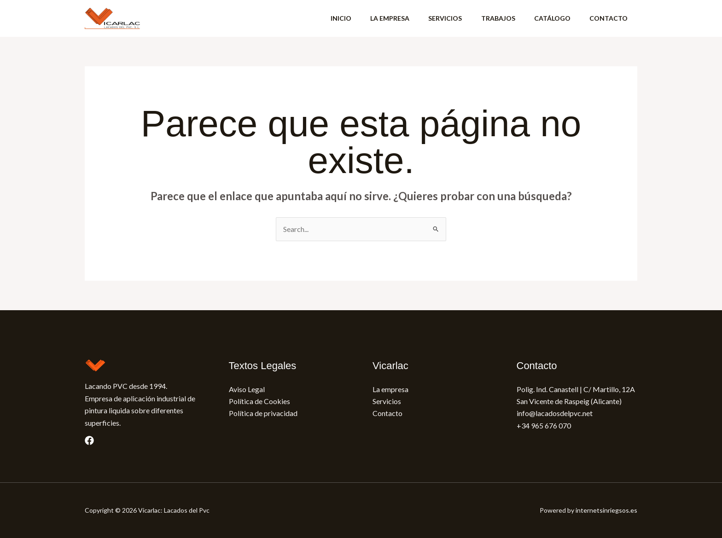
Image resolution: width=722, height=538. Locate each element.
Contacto (387, 413)
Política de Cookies (259, 401)
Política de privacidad (263, 413)
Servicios (387, 401)
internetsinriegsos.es (606, 510)
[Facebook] (89, 440)
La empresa (390, 389)
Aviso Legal (247, 389)
